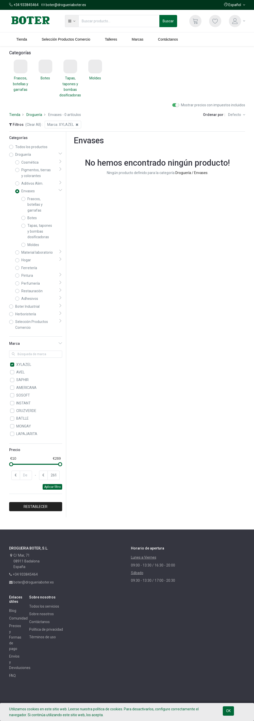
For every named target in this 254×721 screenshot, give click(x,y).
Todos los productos (31, 147)
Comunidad (18, 618)
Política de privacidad (46, 629)
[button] (234, 5)
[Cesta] (195, 21)
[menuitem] (21, 39)
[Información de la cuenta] (237, 21)
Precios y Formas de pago (15, 637)
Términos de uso (42, 637)
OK (228, 711)
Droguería (34, 115)
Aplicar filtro (52, 487)
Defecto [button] (235, 115)
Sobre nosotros (41, 614)
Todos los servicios (44, 606)
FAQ (12, 676)
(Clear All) (33, 125)
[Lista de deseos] (215, 21)
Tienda (14, 115)
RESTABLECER (35, 507)
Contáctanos (39, 622)
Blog (12, 611)
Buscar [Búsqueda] (168, 21)
